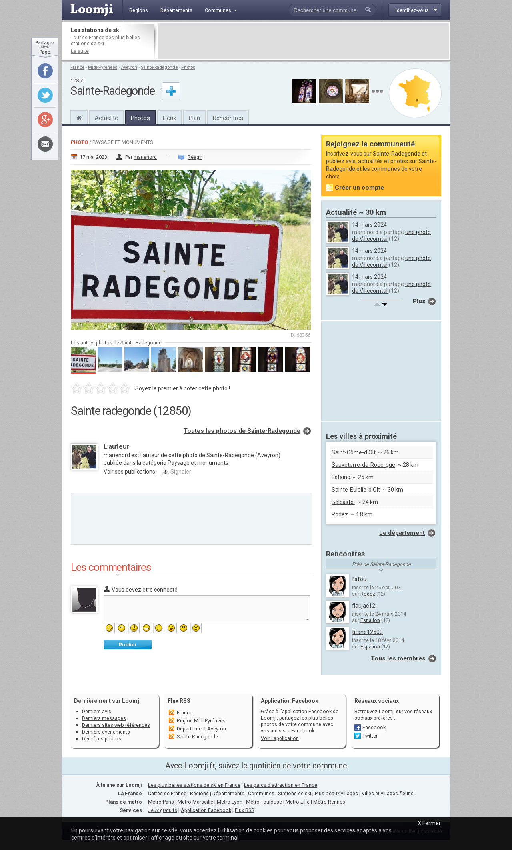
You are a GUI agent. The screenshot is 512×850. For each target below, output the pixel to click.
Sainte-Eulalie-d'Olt (356, 489)
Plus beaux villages (336, 793)
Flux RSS (179, 701)
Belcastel (343, 502)
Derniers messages (104, 718)
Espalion (370, 620)
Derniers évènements (106, 732)
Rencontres (228, 118)
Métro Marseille (195, 802)
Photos (188, 67)
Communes (261, 793)
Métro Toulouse (264, 802)
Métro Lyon (229, 802)
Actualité (106, 118)
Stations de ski (294, 793)
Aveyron (129, 67)
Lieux (169, 118)
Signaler (180, 471)
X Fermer (429, 823)
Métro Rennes (329, 802)
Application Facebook (206, 810)
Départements (228, 793)
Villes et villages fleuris (388, 793)
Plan (194, 118)
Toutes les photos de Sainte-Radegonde (242, 430)
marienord (145, 157)
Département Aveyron (201, 729)
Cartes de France (167, 793)
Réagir (195, 157)
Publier (127, 645)
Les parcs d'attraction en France (280, 785)
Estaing (341, 477)
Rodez (340, 514)
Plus (419, 301)
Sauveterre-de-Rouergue (363, 465)
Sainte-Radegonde (159, 67)
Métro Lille (298, 802)
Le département (402, 532)
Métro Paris (161, 802)
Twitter (370, 736)
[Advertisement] (303, 41)
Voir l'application (280, 738)
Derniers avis (96, 711)
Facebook (374, 727)
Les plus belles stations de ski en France (194, 785)
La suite (80, 51)
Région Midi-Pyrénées (201, 721)
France (77, 67)
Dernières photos (101, 739)
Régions (199, 793)
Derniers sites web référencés (116, 725)
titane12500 (367, 632)
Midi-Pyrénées (102, 67)
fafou (359, 579)
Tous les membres (398, 658)
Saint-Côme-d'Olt (354, 452)
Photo (79, 142)
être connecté (160, 589)
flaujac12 (363, 605)
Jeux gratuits (162, 810)
